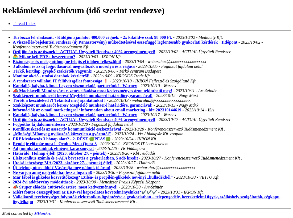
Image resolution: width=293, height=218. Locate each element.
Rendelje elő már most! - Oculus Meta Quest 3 (55, 143)
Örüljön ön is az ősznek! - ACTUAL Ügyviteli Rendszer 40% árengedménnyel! (84, 51)
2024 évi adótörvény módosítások (43, 182)
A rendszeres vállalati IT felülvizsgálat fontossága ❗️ (61, 81)
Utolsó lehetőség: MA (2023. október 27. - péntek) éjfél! (63, 163)
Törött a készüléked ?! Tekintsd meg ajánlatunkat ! (59, 100)
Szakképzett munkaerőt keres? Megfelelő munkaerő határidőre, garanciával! (82, 95)
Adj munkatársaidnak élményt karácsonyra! (53, 148)
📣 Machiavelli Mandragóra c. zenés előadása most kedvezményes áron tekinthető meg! (92, 91)
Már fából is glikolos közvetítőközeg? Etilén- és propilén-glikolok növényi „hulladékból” (93, 177)
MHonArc (42, 213)
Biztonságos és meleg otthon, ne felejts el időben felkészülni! (67, 61)
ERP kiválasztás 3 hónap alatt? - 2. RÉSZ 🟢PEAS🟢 (62, 139)
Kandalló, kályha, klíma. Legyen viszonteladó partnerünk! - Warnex (75, 85)
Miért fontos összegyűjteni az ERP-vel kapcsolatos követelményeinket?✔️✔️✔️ (85, 192)
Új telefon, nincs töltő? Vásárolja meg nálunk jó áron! (61, 167)
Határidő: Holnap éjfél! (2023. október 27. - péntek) (59, 153)
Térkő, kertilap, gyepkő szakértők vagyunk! (53, 71)
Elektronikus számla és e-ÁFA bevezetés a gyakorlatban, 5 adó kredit (75, 158)
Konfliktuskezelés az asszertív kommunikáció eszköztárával (67, 129)
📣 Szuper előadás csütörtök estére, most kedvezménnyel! (65, 187)
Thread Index (24, 23)
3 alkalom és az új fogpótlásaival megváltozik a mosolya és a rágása (74, 66)
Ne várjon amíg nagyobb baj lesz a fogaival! (52, 172)
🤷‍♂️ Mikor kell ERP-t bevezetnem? (44, 56)
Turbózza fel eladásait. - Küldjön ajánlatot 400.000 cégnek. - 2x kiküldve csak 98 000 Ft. (92, 37)
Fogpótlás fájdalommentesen (39, 124)
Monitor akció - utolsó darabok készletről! (51, 76)
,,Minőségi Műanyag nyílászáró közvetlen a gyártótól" (62, 134)
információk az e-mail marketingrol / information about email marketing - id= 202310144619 (97, 110)
